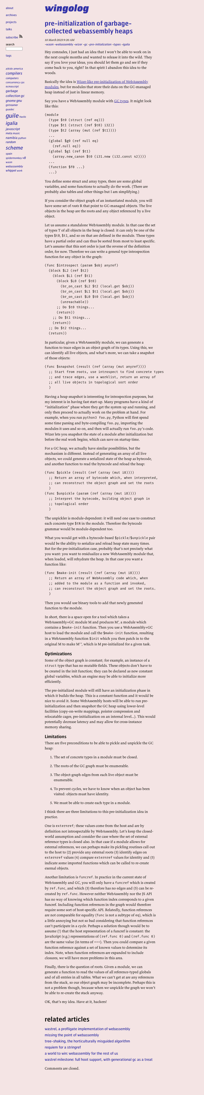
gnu (19, 100)
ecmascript (12, 86)
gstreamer (12, 105)
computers (12, 78)
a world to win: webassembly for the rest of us (81, 1053)
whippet (11, 170)
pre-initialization (100, 44)
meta (9, 133)
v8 (24, 158)
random (11, 142)
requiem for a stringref (63, 1047)
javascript (13, 129)
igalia (12, 123)
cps (22, 82)
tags (8, 55)
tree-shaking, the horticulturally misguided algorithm (87, 1041)
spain (9, 153)
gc (23, 95)
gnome (11, 100)
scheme (14, 147)
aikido (9, 68)
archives (11, 15)
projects (11, 22)
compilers (14, 73)
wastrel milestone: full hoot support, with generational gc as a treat (99, 1059)
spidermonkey (14, 157)
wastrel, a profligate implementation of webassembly (87, 1028)
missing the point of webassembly (72, 1034)
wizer (78, 44)
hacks (22, 116)
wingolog (67, 7)
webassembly (14, 166)
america (18, 68)
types (117, 44)
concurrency (13, 82)
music (16, 133)
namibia (11, 137)
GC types (121, 101)
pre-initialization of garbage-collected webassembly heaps (89, 27)
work (19, 170)
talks (9, 29)
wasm (9, 162)
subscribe (14, 37)
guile (12, 115)
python (22, 137)
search (14, 46)
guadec (10, 109)
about (9, 8)
